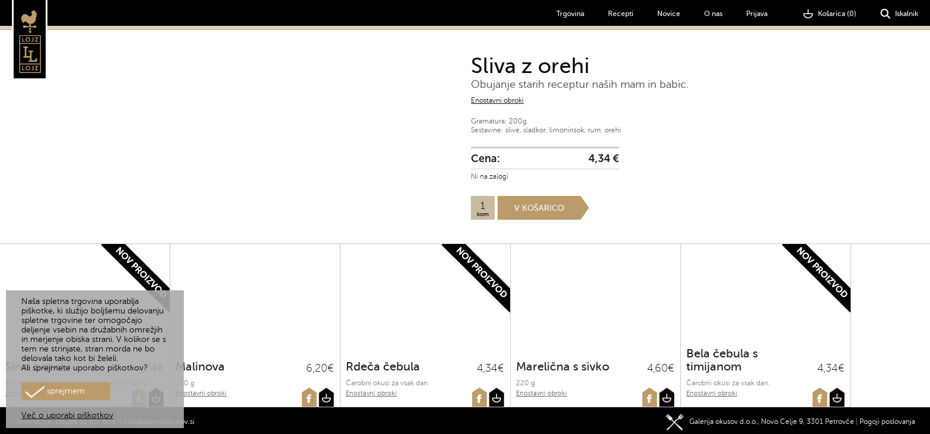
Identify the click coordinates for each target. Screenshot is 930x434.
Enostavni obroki (497, 100)
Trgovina (570, 13)
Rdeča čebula (383, 366)
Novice (668, 13)
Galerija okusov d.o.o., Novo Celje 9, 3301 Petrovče (759, 419)
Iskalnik (899, 14)
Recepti (620, 13)
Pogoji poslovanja (887, 419)
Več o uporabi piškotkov (67, 415)
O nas (713, 13)
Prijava (756, 13)
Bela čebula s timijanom (722, 360)
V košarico (539, 208)
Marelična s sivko (562, 366)
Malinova (200, 366)
